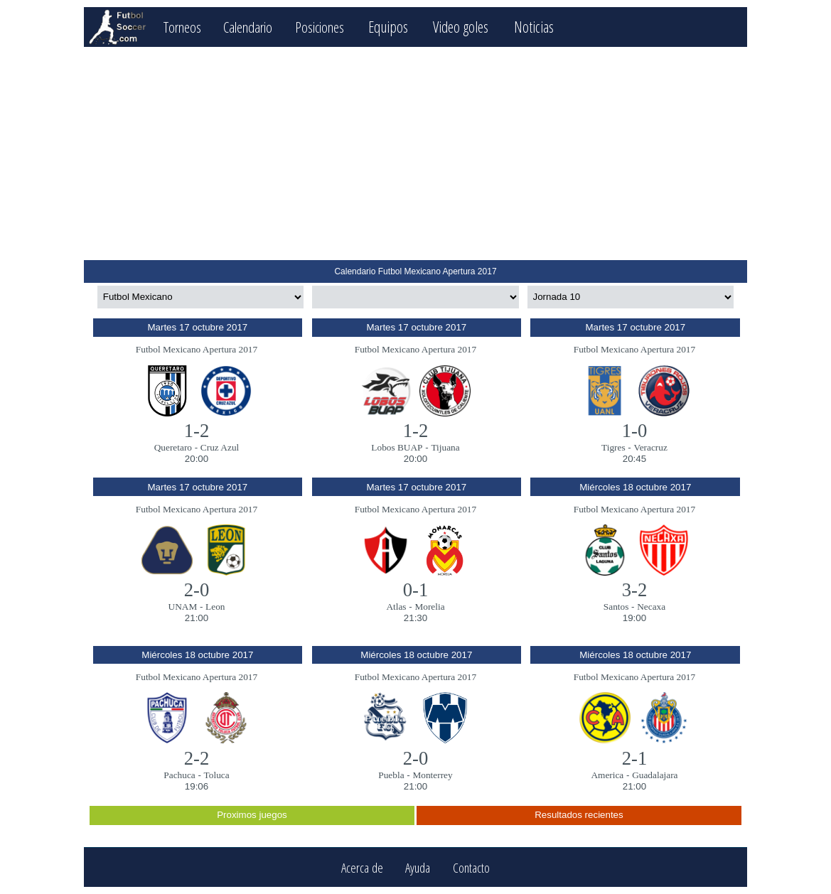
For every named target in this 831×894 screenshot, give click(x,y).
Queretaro (173, 447)
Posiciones (334, 26)
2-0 (197, 590)
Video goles (479, 26)
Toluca (217, 775)
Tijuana (445, 447)
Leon (215, 606)
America (607, 775)
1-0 (635, 430)
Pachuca (179, 775)
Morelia (429, 606)
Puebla (391, 775)
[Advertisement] (415, 153)
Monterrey (432, 775)
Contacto (471, 867)
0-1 (416, 590)
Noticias (552, 26)
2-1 (635, 758)
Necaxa (651, 606)
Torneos (185, 26)
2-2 (197, 758)
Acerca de (362, 867)
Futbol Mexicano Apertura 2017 (196, 349)
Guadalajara (654, 775)
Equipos (406, 26)
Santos (616, 606)
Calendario (257, 26)
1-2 (197, 430)
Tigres (613, 447)
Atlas (396, 606)
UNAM (183, 606)
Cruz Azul (219, 447)
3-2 (635, 590)
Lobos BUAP (396, 447)
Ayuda (417, 867)
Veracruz (651, 447)
